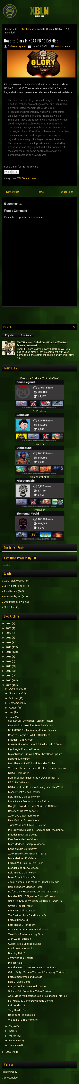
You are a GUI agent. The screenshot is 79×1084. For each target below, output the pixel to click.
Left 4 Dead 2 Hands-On (21, 924)
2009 (8, 685)
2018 (8, 642)
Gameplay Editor (39, 476)
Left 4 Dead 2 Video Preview (24, 796)
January (13, 1045)
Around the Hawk (14, 601)
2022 (8, 623)
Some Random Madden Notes (25, 886)
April (11, 1030)
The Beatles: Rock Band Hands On (27, 915)
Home (8, 29)
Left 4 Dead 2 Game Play (22, 872)
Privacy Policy (9, 1071)
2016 (8, 651)
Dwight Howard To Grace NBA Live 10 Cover (32, 806)
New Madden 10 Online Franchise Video (30, 725)
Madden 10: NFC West (20, 739)
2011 (8, 675)
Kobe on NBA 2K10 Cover (22, 848)
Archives (26, 335)
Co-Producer (39, 411)
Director (39, 444)
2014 (8, 661)
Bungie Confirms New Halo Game (27, 986)
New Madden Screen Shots (23, 820)
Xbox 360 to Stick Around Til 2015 (27, 853)
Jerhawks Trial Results (20, 957)
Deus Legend (18, 46)
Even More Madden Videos (23, 839)
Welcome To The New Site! (23, 1019)
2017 (8, 647)
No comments (62, 46)
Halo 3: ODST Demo (19, 981)
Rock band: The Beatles (21, 1014)
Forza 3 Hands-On (18, 919)
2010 (8, 680)
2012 (8, 670)
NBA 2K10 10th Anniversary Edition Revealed (33, 730)
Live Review (10, 591)
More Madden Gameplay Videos (26, 844)
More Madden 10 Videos (22, 858)
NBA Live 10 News (18, 782)
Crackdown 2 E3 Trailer (21, 948)
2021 (8, 628)
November (15, 693)
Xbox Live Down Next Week (23, 815)
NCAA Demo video (18, 773)
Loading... (7, 565)
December (15, 688)
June (11, 717)
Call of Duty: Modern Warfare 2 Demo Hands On (35, 900)
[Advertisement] (40, 314)
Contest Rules (10, 1077)
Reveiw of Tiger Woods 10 (23, 810)
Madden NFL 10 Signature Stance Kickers (31, 896)
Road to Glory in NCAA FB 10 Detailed (31, 41)
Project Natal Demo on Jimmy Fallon (28, 801)
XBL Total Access (24, 29)
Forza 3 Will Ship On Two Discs (25, 863)
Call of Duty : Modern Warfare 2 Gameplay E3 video (36, 972)
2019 (8, 637)
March (12, 1035)
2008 (8, 1051)
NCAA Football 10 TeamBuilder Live (28, 929)
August (13, 707)
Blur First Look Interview (21, 910)
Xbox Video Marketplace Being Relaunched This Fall (37, 995)
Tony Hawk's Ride (18, 1010)
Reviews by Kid (12, 596)
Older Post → (68, 191)
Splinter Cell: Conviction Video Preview (29, 991)
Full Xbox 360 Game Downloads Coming (31, 1000)
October (13, 698)
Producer (39, 509)
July (11, 712)
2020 (8, 632)
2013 (8, 666)
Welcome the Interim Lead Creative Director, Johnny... (37, 768)
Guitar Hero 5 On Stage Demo (24, 943)
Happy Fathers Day (19, 758)
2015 (8, 656)
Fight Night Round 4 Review (23, 749)
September (15, 702)
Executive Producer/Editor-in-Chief (39, 378)
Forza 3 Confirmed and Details (25, 976)
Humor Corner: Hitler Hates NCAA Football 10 (33, 777)
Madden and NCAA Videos (23, 867)
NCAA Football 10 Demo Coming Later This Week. (36, 787)
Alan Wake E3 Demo (19, 938)
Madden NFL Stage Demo (22, 834)
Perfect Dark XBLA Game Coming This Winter (33, 891)
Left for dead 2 (16, 1005)
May (11, 1026)
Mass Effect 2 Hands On (22, 877)
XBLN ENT (10, 607)
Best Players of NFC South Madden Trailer (31, 763)
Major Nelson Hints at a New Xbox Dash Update (35, 754)
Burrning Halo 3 (16, 953)
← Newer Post (11, 191)
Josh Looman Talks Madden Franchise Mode (33, 882)
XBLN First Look (13, 585)
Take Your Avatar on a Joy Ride (25, 934)
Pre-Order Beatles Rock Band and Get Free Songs (36, 829)
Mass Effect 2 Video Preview (24, 791)
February (14, 1040)
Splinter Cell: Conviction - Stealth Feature (30, 720)
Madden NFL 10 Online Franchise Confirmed (32, 967)
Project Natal (15, 962)
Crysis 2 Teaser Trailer (20, 905)
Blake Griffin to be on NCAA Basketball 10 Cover (35, 744)
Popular (9, 335)
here (35, 166)
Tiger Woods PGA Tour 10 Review (27, 825)
